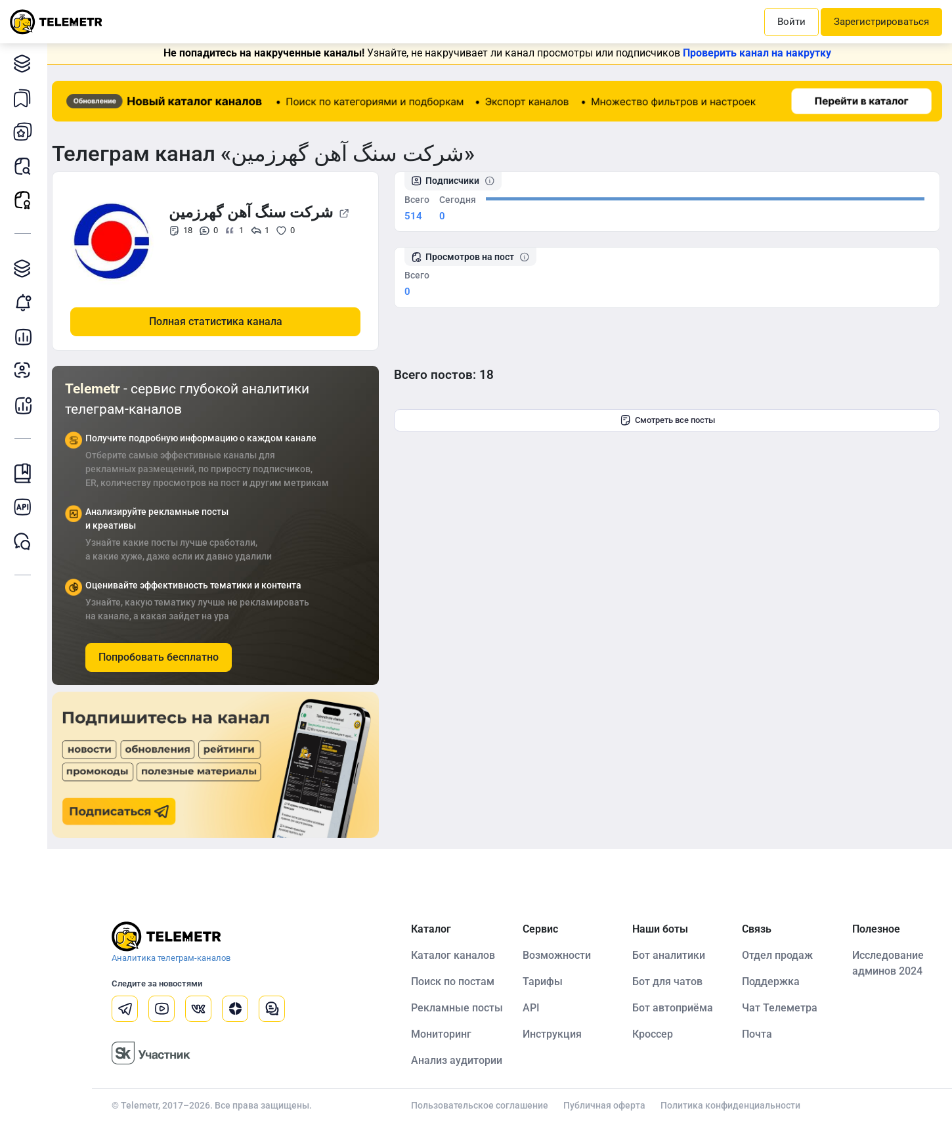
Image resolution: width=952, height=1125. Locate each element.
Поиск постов (25, 166)
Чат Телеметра (781, 1007)
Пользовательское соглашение (483, 1104)
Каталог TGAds (25, 268)
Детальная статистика (25, 336)
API (534, 1007)
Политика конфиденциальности (734, 1104)
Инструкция (555, 1033)
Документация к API (25, 507)
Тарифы (546, 981)
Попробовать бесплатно (164, 656)
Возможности (560, 954)
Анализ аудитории (25, 371)
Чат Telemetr (25, 541)
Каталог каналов (25, 63)
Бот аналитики (25, 405)
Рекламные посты (25, 200)
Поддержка (773, 981)
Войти (791, 22)
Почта (759, 1033)
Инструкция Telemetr (25, 473)
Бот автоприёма (675, 1007)
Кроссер (655, 1033)
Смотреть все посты (670, 420)
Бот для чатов (670, 981)
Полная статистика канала (221, 321)
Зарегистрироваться (881, 22)
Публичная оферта (608, 1104)
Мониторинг (25, 302)
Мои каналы (25, 131)
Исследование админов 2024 (888, 962)
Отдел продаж (779, 954)
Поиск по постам (456, 981)
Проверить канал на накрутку (759, 53)
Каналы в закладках (25, 97)
